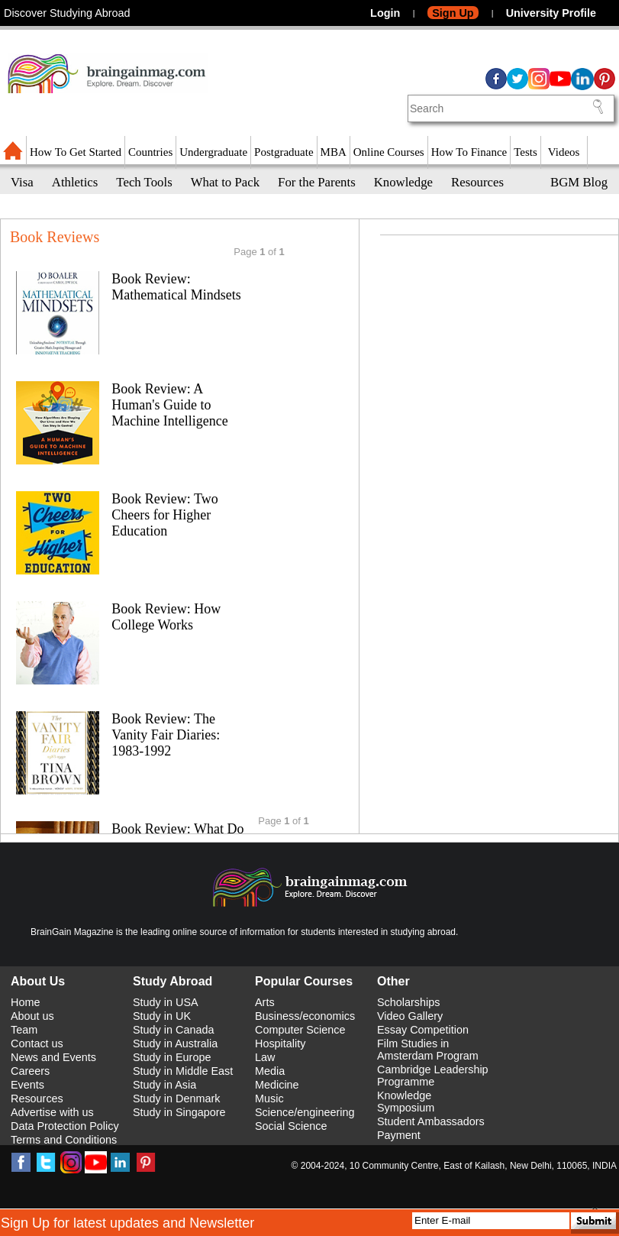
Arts (265, 1002)
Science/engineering (304, 1112)
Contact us (37, 1043)
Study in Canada (173, 1030)
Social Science (291, 1126)
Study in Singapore (179, 1112)
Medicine (277, 1085)
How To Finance (469, 152)
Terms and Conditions (64, 1140)
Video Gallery (410, 1016)
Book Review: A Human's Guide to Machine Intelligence (169, 405)
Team (24, 1030)
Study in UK (162, 1016)
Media (270, 1071)
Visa (22, 182)
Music (269, 1098)
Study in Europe (172, 1057)
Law (265, 1057)
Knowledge (403, 182)
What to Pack (225, 182)
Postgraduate (283, 152)
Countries (150, 152)
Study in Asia (164, 1085)
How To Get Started (75, 152)
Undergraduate (213, 152)
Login (385, 13)
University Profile (551, 13)
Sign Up (452, 13)
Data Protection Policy (65, 1126)
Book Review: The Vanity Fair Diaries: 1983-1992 (165, 735)
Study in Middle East (183, 1071)
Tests (525, 152)
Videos (564, 152)
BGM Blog (579, 182)
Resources (477, 182)
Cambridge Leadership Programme (432, 1075)
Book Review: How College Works (166, 617)
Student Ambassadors (431, 1121)
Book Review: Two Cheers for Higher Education (164, 515)
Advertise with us (52, 1112)
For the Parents (317, 182)
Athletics (75, 182)
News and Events (53, 1057)
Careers (30, 1071)
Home (25, 1002)
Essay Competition (423, 1030)
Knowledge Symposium (405, 1101)
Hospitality (280, 1043)
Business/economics (305, 1016)
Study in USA (165, 1002)
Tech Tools (144, 182)
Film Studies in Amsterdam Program (428, 1049)
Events (27, 1085)
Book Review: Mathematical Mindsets (175, 287)
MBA (334, 152)
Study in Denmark (176, 1098)
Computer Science (300, 1030)
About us (32, 1016)
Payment (399, 1135)
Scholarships (408, 1002)
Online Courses (388, 152)
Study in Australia (175, 1043)
